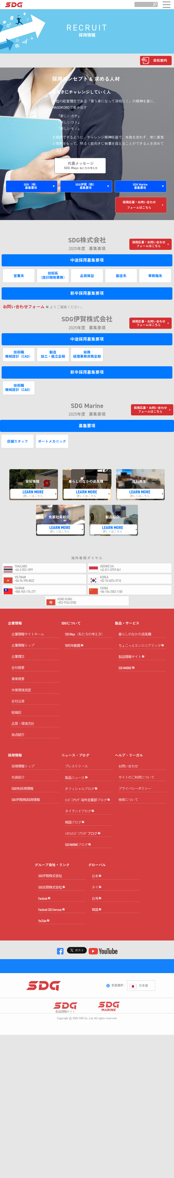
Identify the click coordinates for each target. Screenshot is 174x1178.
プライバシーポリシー (134, 793)
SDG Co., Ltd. (86, 1101)
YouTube (44, 985)
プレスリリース (76, 771)
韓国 (96, 974)
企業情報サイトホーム (27, 639)
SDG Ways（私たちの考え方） (84, 639)
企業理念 (17, 661)
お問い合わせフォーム (26, 307)
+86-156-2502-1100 (111, 592)
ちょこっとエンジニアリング (141, 655)
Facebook (44, 952)
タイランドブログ (79, 837)
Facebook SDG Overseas (51, 969)
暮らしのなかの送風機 (134, 639)
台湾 (96, 958)
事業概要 (17, 684)
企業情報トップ (22, 650)
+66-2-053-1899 (24, 570)
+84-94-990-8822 (24, 581)
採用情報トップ (22, 771)
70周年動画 (74, 655)
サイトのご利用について (136, 782)
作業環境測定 (21, 695)
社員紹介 (17, 782)
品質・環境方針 (22, 728)
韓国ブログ (74, 854)
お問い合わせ (128, 771)
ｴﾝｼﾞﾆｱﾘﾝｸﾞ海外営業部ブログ (87, 821)
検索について (128, 804)
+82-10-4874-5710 (110, 581)
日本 (96, 924)
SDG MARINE (126, 689)
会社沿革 (17, 706)
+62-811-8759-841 (110, 570)
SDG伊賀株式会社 (50, 919)
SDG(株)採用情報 (22, 793)
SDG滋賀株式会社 (51, 936)
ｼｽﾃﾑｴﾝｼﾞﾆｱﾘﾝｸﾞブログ (82, 871)
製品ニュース (76, 787)
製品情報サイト (131, 672)
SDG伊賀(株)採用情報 (25, 804)
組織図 (16, 717)
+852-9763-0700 (66, 602)
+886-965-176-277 (25, 592)
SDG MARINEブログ (78, 887)
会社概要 (17, 672)
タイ (96, 941)
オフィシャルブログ (81, 804)
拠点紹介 (17, 739)
